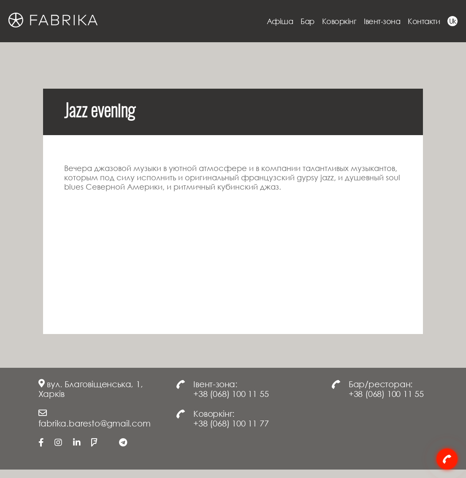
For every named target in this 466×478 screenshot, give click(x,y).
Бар (307, 21)
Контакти (424, 21)
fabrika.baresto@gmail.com (94, 423)
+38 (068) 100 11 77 (230, 423)
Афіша (280, 21)
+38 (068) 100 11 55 (230, 393)
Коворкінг (339, 21)
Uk (452, 21)
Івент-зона (382, 21)
